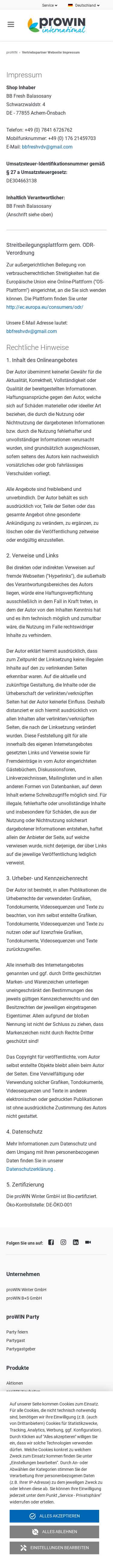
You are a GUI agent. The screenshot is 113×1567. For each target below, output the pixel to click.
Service (48, 5)
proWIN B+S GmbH (24, 1298)
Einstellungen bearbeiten (54, 1548)
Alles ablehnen (54, 1532)
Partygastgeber (21, 1349)
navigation (10, 24)
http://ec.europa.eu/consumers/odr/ (44, 307)
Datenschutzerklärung (29, 1169)
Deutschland (85, 5)
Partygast (15, 1340)
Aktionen (14, 1383)
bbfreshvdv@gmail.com (47, 147)
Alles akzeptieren (54, 1516)
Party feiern (17, 1332)
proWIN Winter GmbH (26, 1289)
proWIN (11, 52)
